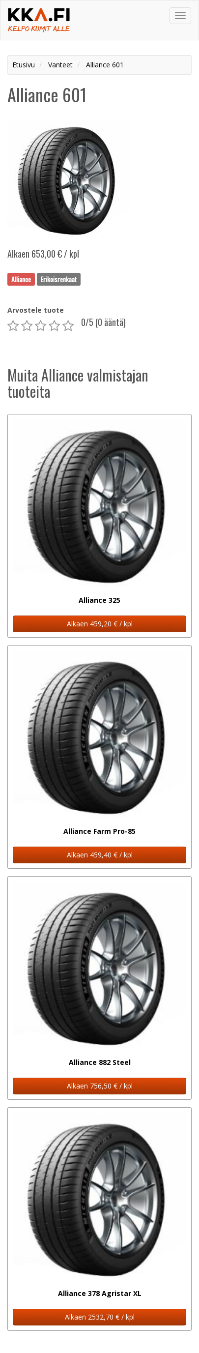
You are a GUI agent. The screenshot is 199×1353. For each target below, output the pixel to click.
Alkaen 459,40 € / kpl (100, 854)
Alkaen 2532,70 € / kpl (100, 1317)
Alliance (21, 279)
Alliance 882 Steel (100, 1062)
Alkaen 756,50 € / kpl (100, 1085)
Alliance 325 (99, 600)
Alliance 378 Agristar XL (100, 1293)
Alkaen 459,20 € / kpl (100, 623)
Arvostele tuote (35, 310)
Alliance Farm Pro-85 (99, 831)
